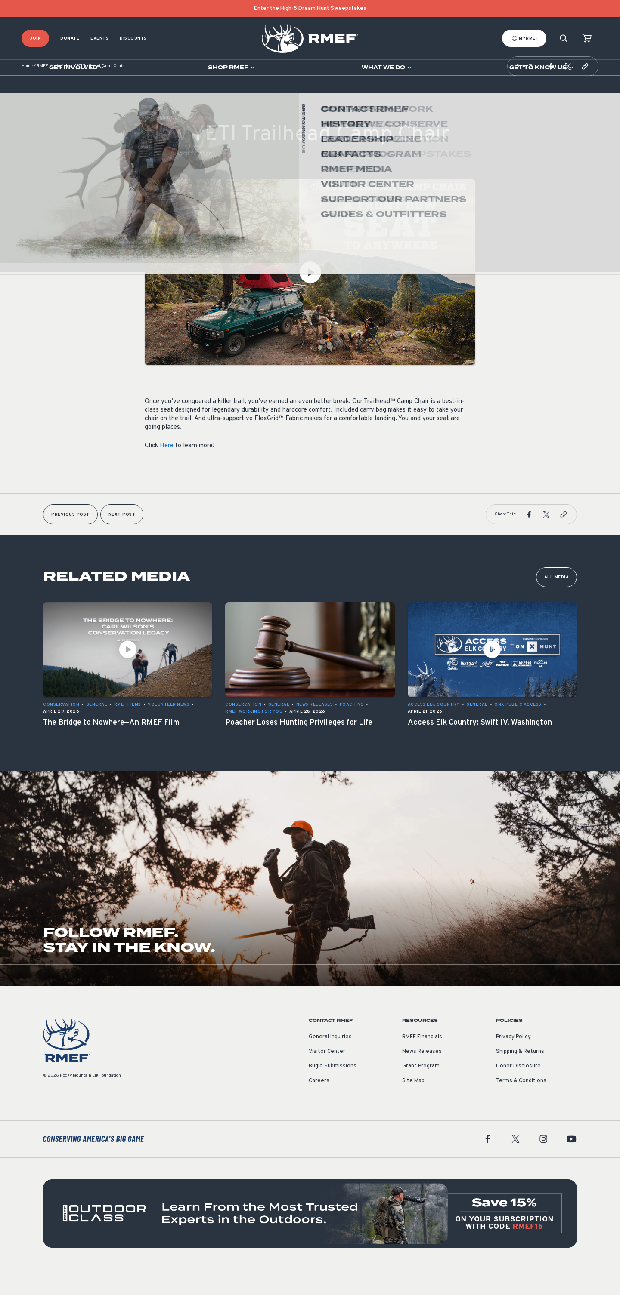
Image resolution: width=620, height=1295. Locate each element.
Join (35, 38)
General (155, 180)
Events (99, 38)
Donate (69, 38)
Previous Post (70, 540)
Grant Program (421, 1092)
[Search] (564, 38)
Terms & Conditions (521, 1106)
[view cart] (587, 38)
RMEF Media (48, 92)
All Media (556, 603)
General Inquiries (330, 1062)
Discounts (133, 38)
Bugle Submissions (332, 1092)
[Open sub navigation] (77, 67)
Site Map (413, 1106)
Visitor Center (327, 1077)
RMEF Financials (422, 1062)
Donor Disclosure (518, 1092)
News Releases (422, 1077)
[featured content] (310, 1239)
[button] (550, 92)
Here (167, 472)
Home (27, 92)
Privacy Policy (513, 1062)
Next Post (122, 540)
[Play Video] (310, 298)
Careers (319, 1106)
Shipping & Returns (520, 1077)
